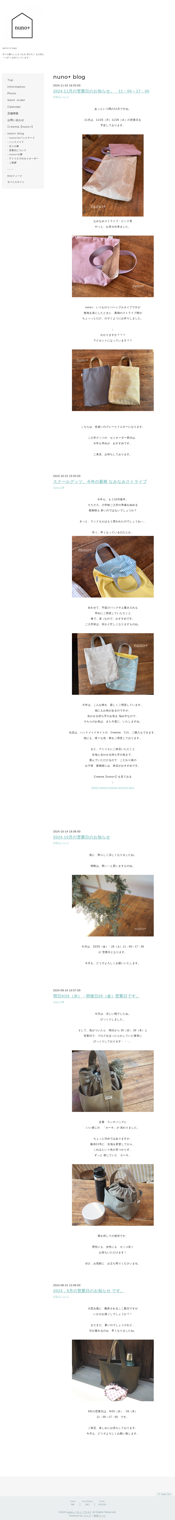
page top (164, 1494)
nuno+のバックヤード (22, 137)
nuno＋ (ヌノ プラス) (79, 1512)
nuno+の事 (16, 154)
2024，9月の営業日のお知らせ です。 (88, 1291)
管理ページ (100, 1515)
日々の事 (14, 146)
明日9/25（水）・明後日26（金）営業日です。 (96, 996)
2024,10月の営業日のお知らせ (81, 837)
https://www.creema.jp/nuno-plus (112, 787)
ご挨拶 (13, 162)
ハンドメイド (16, 141)
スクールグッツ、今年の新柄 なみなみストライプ (100, 481)
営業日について (17, 150)
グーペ (87, 1515)
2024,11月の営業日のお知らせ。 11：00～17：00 (101, 91)
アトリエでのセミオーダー (24, 158)
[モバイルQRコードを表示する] (24, 182)
